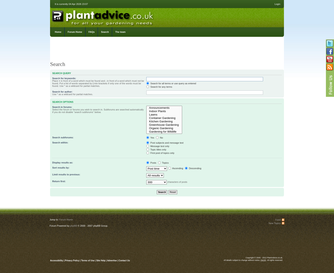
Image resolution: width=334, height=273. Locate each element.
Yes (150, 137)
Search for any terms (159, 87)
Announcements (164, 108)
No (159, 137)
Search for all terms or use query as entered (171, 83)
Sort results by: (60, 167)
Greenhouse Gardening (164, 125)
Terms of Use (88, 260)
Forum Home (75, 32)
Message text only (157, 146)
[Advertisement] (167, 50)
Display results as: (62, 162)
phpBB (73, 225)
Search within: (60, 142)
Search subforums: (62, 137)
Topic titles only (156, 149)
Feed (278, 220)
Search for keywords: (64, 78)
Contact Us (124, 260)
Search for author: (62, 91)
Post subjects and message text (164, 143)
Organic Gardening (164, 128)
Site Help (100, 260)
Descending (193, 168)
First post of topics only (160, 153)
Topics (163, 163)
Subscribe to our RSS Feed (329, 67)
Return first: (59, 181)
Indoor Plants (164, 111)
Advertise (112, 260)
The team (120, 32)
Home (58, 32)
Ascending (175, 168)
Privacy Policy (72, 260)
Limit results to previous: (66, 174)
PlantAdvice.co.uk (103, 16)
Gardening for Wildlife (164, 131)
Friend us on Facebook (329, 51)
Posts (151, 163)
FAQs (92, 32)
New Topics (275, 223)
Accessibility (56, 260)
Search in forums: (62, 107)
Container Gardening (164, 118)
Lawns (164, 114)
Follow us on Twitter (329, 43)
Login (277, 4)
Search (105, 32)
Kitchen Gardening (164, 121)
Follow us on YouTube (329, 59)
